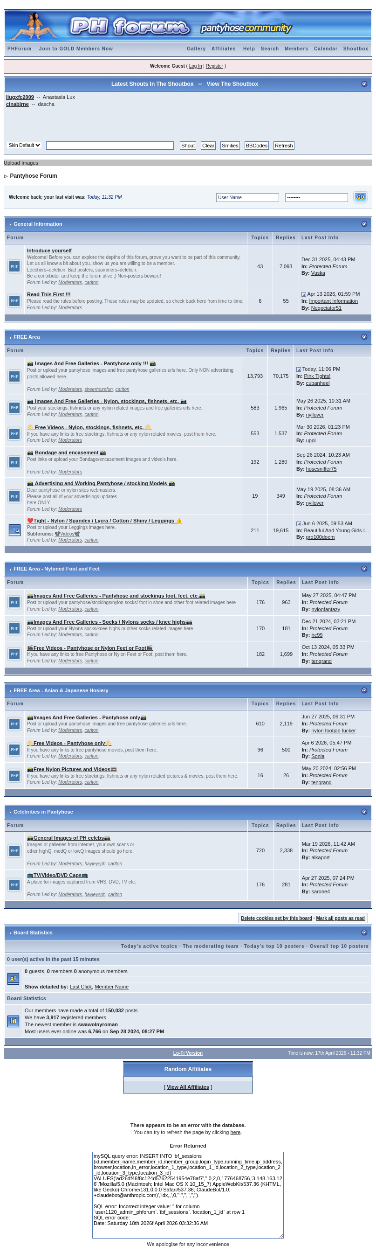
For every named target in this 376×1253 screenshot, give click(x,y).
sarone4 (320, 891)
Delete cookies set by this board (276, 918)
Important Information (333, 301)
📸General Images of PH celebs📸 (68, 838)
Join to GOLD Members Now (76, 48)
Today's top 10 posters (274, 946)
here (235, 1132)
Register (214, 66)
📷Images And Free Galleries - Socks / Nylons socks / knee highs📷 (109, 622)
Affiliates (224, 48)
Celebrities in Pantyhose (43, 811)
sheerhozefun (98, 389)
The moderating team (211, 946)
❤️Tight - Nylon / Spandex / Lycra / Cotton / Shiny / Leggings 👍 (104, 520)
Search (270, 48)
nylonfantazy (326, 609)
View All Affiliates (188, 1087)
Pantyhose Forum (33, 176)
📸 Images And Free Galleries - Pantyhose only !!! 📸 (91, 363)
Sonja (317, 756)
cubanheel (318, 383)
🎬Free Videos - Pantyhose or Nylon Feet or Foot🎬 (90, 648)
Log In (195, 66)
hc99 (317, 635)
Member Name (112, 986)
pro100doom (320, 537)
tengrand (322, 661)
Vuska (318, 273)
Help (249, 48)
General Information (38, 224)
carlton (91, 282)
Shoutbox (356, 48)
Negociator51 (326, 308)
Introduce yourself (49, 250)
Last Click (81, 986)
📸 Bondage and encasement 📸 (66, 452)
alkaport (320, 857)
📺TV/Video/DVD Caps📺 (57, 875)
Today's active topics (149, 946)
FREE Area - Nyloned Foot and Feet (57, 568)
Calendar (326, 48)
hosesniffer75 (321, 469)
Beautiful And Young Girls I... (336, 530)
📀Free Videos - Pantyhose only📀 (69, 743)
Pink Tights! (317, 376)
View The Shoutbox (232, 84)
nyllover (315, 415)
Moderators (70, 282)
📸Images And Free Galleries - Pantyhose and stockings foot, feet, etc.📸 (116, 596)
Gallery (196, 48)
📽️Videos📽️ (67, 533)
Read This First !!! (49, 294)
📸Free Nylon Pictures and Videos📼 (72, 769)
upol (311, 440)
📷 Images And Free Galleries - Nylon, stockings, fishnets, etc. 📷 (107, 401)
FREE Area (27, 337)
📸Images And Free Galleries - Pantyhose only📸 (87, 717)
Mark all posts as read (340, 918)
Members (296, 48)
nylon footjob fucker (333, 730)
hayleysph (94, 863)
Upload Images (21, 163)
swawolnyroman (98, 1024)
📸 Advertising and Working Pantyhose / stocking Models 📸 (101, 483)
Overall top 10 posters (339, 946)
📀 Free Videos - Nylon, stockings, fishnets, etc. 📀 (89, 427)
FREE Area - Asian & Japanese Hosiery (61, 690)
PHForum (19, 48)
